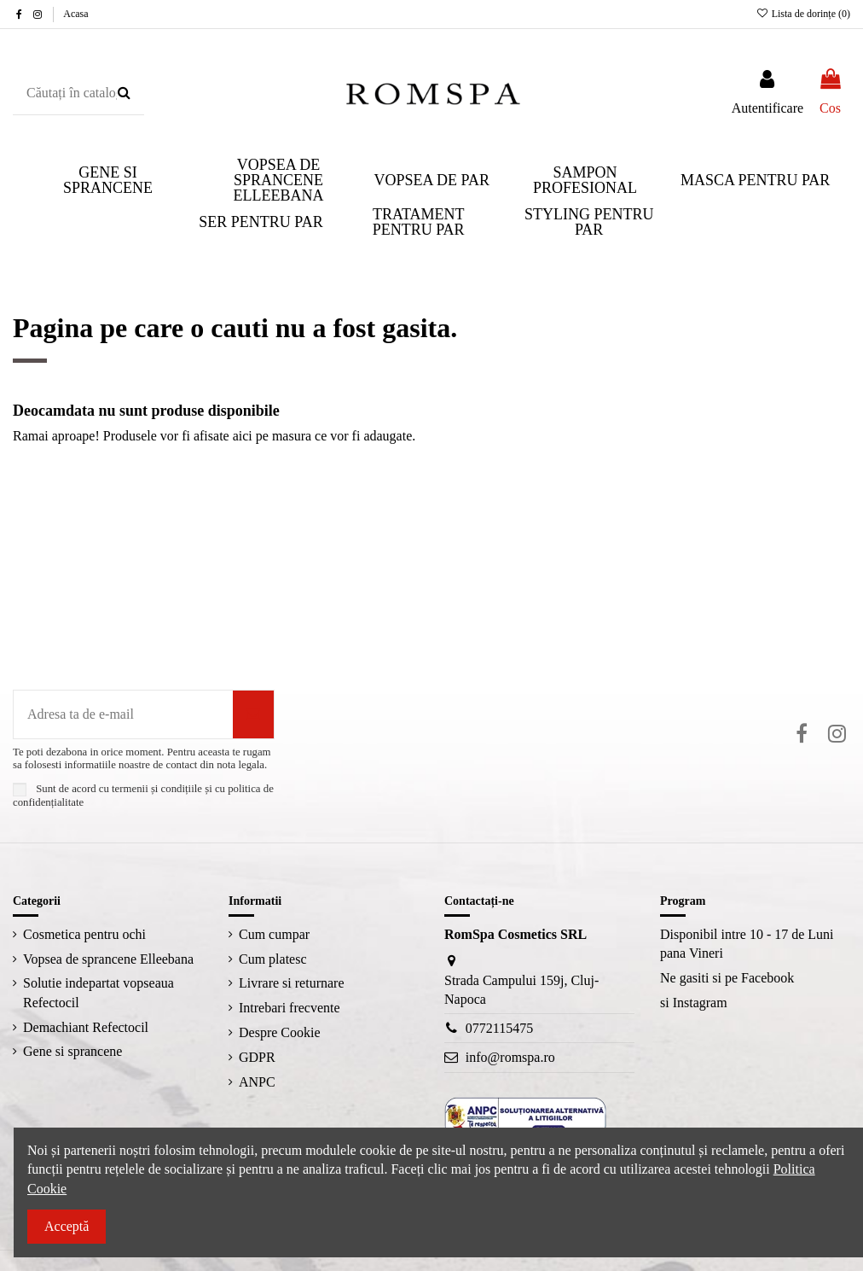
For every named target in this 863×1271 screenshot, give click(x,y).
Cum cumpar (274, 934)
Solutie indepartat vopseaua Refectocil (98, 992)
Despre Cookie (280, 1032)
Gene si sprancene (72, 1051)
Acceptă (66, 1226)
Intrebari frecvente (289, 1007)
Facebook (767, 978)
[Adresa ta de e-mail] (123, 714)
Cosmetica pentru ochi (84, 934)
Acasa (75, 14)
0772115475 (499, 1028)
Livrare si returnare (291, 983)
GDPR (257, 1057)
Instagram (700, 1002)
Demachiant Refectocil (85, 1027)
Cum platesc (273, 959)
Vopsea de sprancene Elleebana (108, 959)
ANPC (257, 1082)
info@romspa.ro (510, 1057)
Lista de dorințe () (803, 14)
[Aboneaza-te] (253, 714)
